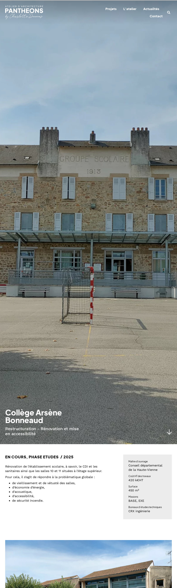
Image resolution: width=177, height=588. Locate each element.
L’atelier (129, 9)
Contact (156, 16)
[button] (168, 12)
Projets (111, 9)
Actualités (151, 9)
